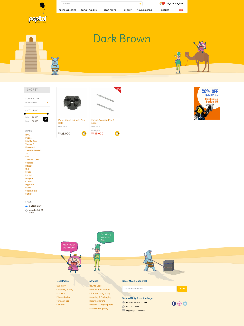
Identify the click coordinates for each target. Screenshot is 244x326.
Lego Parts (110, 10)
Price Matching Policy (99, 293)
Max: (27, 121)
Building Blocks (67, 10)
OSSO (28, 187)
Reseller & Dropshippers (101, 304)
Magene (29, 178)
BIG (27, 156)
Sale (181, 10)
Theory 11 (29, 144)
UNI (27, 169)
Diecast (127, 10)
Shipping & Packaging (100, 297)
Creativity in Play (64, 289)
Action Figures (89, 10)
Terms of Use (62, 301)
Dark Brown (31, 102)
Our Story (61, 286)
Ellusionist (30, 147)
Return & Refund (97, 301)
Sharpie (29, 163)
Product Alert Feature (99, 289)
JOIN (182, 288)
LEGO (27, 135)
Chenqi (29, 181)
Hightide (29, 184)
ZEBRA (28, 172)
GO (45, 119)
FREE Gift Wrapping (98, 308)
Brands (165, 10)
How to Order (95, 286)
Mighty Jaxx (31, 141)
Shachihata (31, 191)
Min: (27, 117)
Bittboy (28, 166)
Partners (60, 293)
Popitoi (28, 138)
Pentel (28, 175)
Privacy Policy (63, 297)
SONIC (28, 194)
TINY (27, 153)
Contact (60, 304)
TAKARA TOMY (32, 159)
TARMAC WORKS (33, 150)
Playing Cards (144, 10)
